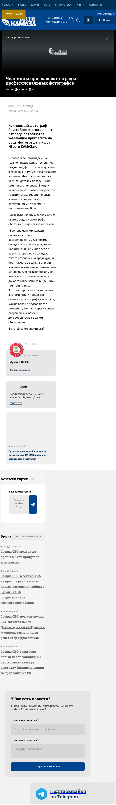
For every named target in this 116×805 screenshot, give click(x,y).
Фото (47, 5)
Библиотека (63, 5)
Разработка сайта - (101, 770)
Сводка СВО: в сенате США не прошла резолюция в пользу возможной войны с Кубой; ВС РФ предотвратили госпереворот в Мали (15, 566)
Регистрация (105, 14)
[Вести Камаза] (19, 20)
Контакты (95, 5)
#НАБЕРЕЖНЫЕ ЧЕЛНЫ (24, 111)
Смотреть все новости (15, 501)
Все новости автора (74, 110)
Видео (22, 5)
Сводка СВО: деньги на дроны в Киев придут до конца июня (15, 523)
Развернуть (58, 755)
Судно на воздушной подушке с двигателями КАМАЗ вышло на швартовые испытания (82, 195)
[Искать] (78, 20)
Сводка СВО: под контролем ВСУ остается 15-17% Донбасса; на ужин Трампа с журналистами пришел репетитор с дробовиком (15, 620)
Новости (7, 5)
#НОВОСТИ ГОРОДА (22, 106)
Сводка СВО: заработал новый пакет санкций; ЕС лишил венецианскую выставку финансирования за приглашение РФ (14, 674)
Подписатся (70, 143)
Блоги (35, 5)
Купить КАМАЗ (14, 14)
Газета (80, 5)
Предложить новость (78, 513)
